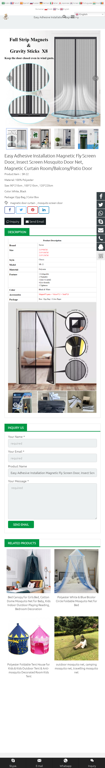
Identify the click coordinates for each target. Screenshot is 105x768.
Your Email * (16, 451)
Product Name (17, 466)
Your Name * (16, 436)
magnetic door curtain (22, 203)
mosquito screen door (50, 203)
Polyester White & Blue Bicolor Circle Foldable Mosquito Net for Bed (76, 601)
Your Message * (18, 481)
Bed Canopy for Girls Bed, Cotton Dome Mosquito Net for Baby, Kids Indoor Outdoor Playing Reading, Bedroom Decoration (28, 603)
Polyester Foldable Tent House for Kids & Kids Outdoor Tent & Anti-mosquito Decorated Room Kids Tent (28, 670)
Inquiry (12, 221)
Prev (9, 78)
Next (96, 78)
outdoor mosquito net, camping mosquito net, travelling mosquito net (76, 668)
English (81, 14)
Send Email (35, 221)
